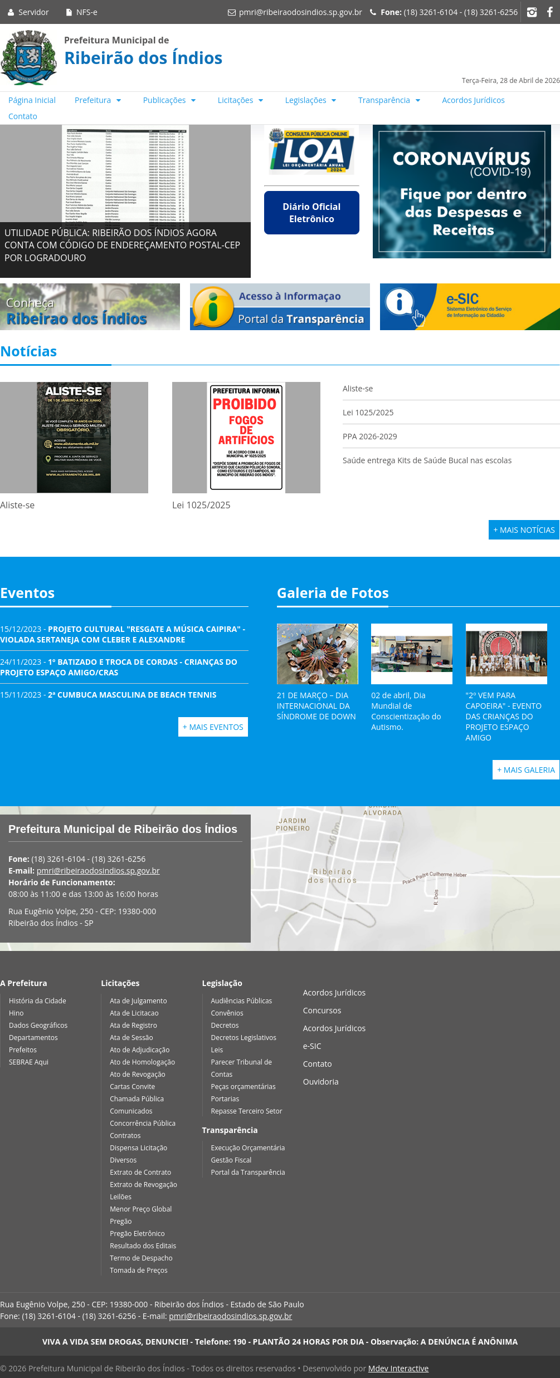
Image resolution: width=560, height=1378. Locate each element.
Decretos (225, 1025)
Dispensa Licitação (138, 1148)
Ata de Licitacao (134, 1013)
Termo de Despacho (141, 1258)
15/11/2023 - (108, 694)
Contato (22, 116)
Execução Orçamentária (248, 1148)
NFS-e (81, 12)
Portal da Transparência (248, 1172)
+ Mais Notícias (524, 529)
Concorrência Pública (143, 1123)
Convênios (227, 1013)
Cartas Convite (132, 1086)
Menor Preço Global (141, 1209)
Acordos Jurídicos (473, 100)
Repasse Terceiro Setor (247, 1111)
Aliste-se (358, 388)
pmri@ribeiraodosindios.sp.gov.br (300, 12)
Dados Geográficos (38, 1025)
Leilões (121, 1197)
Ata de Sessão (131, 1037)
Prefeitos (23, 1050)
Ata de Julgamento (138, 1001)
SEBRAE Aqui (28, 1062)
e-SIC (312, 1046)
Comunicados (131, 1111)
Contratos (125, 1135)
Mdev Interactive (398, 1368)
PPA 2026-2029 (370, 436)
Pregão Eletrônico (137, 1233)
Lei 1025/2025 (368, 412)
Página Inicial (32, 100)
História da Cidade (37, 1001)
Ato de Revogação (137, 1074)
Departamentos (33, 1037)
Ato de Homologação (142, 1062)
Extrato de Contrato (140, 1172)
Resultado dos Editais (143, 1246)
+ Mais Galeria (526, 769)
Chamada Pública (137, 1099)
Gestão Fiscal (231, 1160)
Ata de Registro (133, 1025)
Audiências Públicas (241, 1001)
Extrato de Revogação (143, 1184)
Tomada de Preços (138, 1270)
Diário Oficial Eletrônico (311, 212)
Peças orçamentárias (243, 1086)
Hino (16, 1013)
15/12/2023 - (122, 634)
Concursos (322, 1010)
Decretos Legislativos (243, 1037)
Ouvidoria (321, 1081)
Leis (217, 1050)
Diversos (123, 1160)
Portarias (225, 1099)
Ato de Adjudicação (139, 1050)
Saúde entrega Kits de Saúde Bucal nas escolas (427, 460)
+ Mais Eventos (213, 727)
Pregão (121, 1221)
